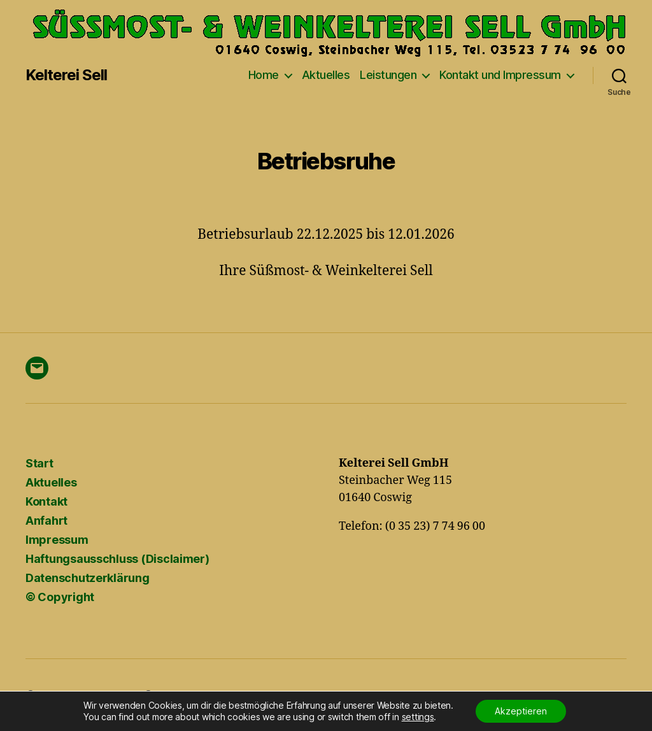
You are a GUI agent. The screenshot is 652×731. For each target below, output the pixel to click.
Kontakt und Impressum (500, 75)
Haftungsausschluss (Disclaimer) (117, 558)
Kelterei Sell (66, 75)
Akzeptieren (521, 711)
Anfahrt (46, 520)
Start (39, 463)
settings (418, 716)
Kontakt (46, 501)
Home (263, 75)
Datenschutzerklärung (87, 578)
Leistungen (388, 75)
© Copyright (59, 597)
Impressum (57, 539)
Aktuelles (326, 75)
